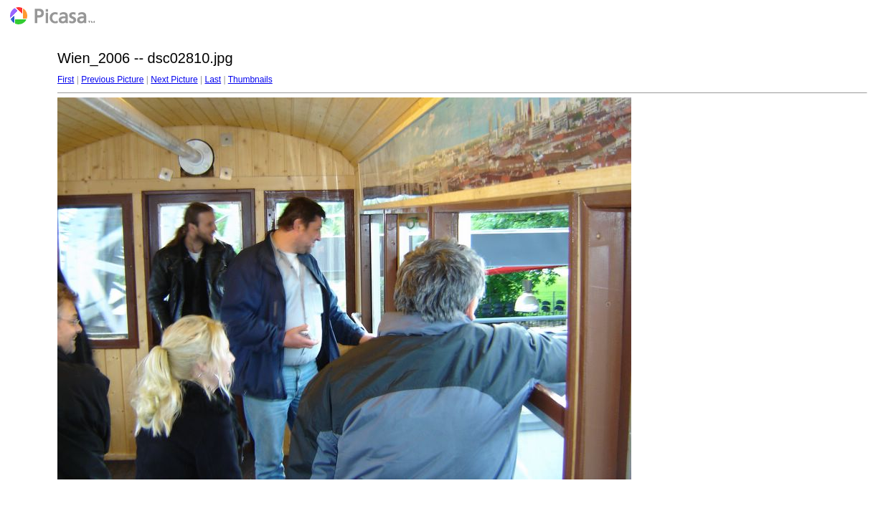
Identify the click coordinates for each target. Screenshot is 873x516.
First (65, 80)
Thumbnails (250, 80)
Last (212, 80)
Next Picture (174, 80)
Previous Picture (112, 80)
